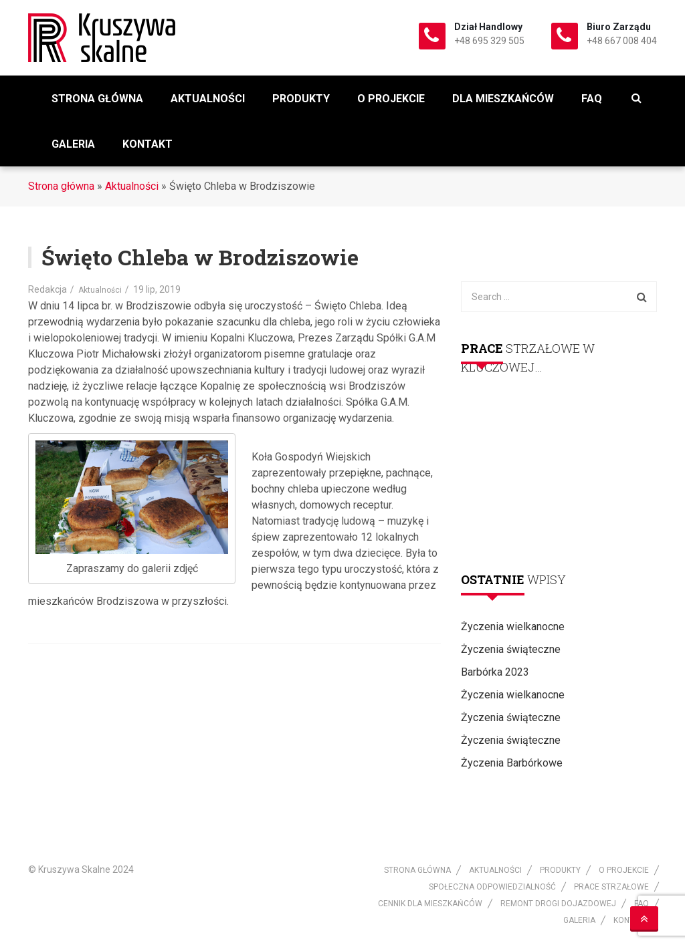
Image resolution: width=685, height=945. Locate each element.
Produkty (301, 98)
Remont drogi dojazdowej (558, 903)
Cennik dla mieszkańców (430, 903)
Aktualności (208, 98)
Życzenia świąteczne (511, 649)
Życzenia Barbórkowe (512, 763)
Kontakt (147, 144)
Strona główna (97, 98)
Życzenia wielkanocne (513, 626)
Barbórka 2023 (495, 672)
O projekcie (391, 98)
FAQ (591, 98)
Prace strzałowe (611, 887)
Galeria (73, 144)
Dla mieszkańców (503, 98)
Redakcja (47, 289)
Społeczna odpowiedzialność (492, 887)
